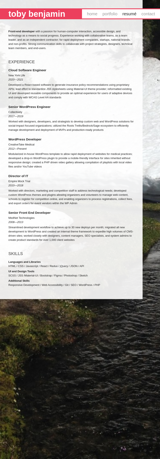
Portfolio (110, 14)
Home (92, 14)
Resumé (129, 14)
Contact (148, 14)
